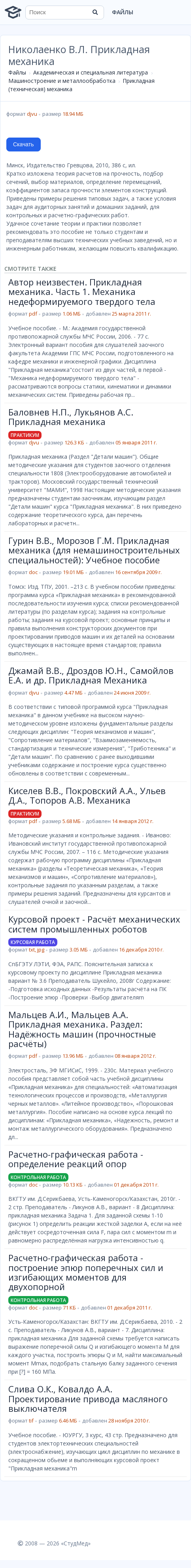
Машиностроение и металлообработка (61, 80)
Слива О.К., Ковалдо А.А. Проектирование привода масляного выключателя (88, 1398)
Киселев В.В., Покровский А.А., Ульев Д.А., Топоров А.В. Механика (87, 795)
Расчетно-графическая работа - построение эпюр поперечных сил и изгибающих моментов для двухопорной (85, 1272)
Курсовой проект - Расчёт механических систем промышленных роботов (94, 923)
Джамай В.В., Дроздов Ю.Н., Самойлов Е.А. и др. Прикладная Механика (91, 675)
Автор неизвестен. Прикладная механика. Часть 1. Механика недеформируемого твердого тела (81, 291)
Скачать (23, 144)
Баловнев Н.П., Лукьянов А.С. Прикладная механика (70, 416)
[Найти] (95, 12)
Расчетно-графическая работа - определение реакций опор (75, 1159)
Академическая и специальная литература (90, 72)
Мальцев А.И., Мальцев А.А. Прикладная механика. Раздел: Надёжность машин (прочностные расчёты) (82, 1029)
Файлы (122, 12)
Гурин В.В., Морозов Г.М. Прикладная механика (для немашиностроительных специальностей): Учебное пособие (94, 550)
